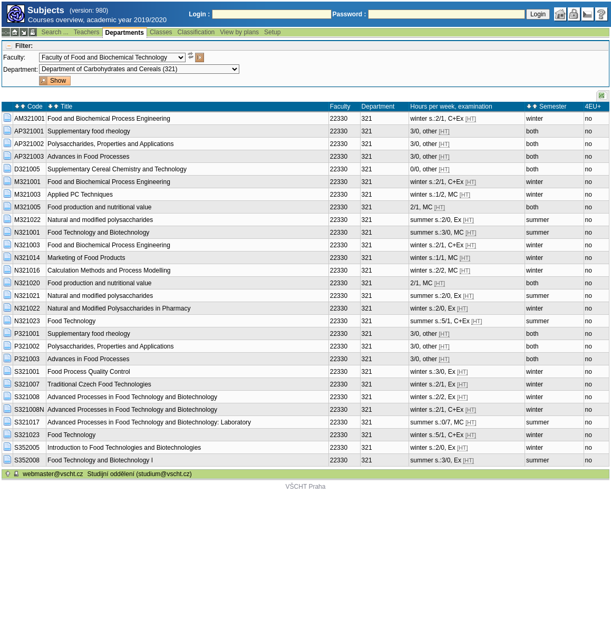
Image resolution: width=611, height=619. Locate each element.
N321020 (27, 283)
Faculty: (14, 57)
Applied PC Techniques (80, 194)
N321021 (27, 295)
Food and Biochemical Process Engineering (108, 118)
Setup (272, 32)
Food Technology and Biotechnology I (100, 460)
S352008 (27, 460)
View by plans (239, 32)
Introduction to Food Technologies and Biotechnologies (124, 447)
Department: (20, 69)
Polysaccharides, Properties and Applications (110, 144)
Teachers (87, 32)
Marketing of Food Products (86, 258)
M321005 (27, 207)
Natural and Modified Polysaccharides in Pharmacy (118, 308)
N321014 (27, 258)
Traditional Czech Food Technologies (99, 384)
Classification (196, 32)
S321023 (27, 435)
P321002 (27, 346)
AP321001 (29, 131)
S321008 (27, 397)
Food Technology (71, 321)
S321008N (29, 409)
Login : (199, 14)
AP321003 (29, 156)
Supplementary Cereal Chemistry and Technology (117, 169)
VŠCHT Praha (306, 486)
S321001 (27, 371)
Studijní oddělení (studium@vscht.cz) (140, 474)
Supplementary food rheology (88, 131)
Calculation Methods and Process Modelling (108, 270)
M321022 (27, 220)
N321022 (27, 308)
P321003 (27, 359)
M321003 (27, 194)
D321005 (27, 169)
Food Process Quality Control (88, 371)
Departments (124, 32)
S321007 (27, 384)
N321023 (27, 321)
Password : (349, 14)
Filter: (24, 46)
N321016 (27, 270)
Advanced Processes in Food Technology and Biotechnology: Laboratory (149, 422)
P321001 (27, 333)
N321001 (27, 232)
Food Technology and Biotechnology (98, 232)
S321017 (27, 422)
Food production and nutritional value (99, 207)
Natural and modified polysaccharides (100, 220)
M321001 (27, 182)
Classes (161, 32)
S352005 (27, 447)
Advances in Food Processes (88, 156)
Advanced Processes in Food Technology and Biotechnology (132, 397)
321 (367, 118)
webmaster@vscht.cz (53, 474)
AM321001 (29, 118)
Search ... (54, 32)
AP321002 (29, 144)
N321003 (27, 245)
